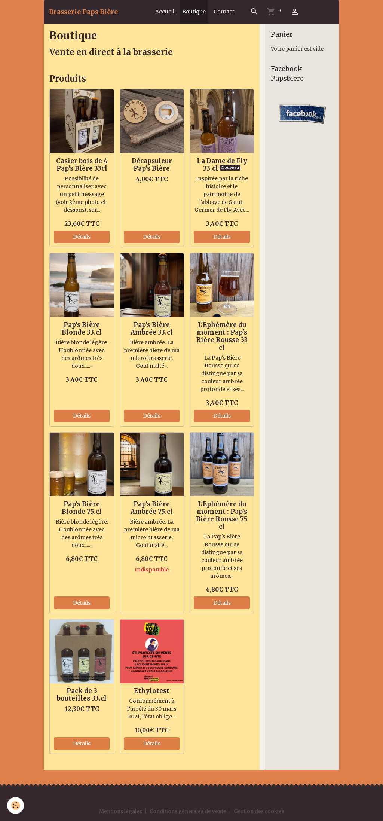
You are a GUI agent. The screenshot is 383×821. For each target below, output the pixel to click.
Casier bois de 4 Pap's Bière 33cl (82, 165)
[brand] (83, 12)
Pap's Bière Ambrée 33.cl (152, 328)
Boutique (194, 11)
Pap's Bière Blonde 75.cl (82, 508)
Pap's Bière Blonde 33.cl (82, 328)
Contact (224, 11)
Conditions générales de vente (188, 811)
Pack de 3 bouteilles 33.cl (82, 694)
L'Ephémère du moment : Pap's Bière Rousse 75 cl (222, 515)
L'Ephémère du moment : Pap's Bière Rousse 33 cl (222, 336)
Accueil (164, 11)
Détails (82, 237)
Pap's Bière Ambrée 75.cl (152, 508)
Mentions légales (118, 811)
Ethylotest (151, 691)
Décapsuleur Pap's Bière (152, 165)
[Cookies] (15, 805)
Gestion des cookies (261, 811)
